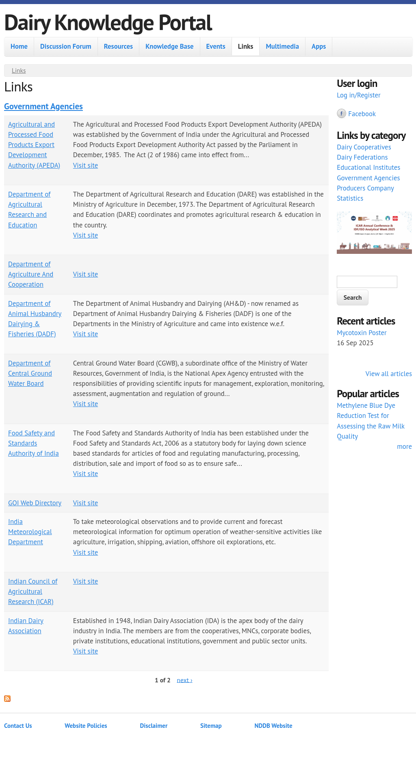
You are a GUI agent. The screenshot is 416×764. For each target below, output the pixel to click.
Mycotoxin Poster (362, 332)
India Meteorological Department (30, 531)
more (404, 446)
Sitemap (211, 725)
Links (246, 46)
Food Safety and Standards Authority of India (33, 443)
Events (215, 46)
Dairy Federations (362, 157)
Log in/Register (359, 95)
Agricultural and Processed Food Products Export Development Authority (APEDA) (34, 145)
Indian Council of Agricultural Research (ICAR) (32, 591)
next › (184, 679)
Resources (118, 46)
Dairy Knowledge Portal (108, 21)
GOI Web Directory (34, 502)
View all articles (389, 373)
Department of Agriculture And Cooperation (30, 274)
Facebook (362, 113)
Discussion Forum (65, 46)
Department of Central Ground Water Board (30, 373)
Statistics (350, 198)
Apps (319, 46)
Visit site (85, 165)
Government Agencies (43, 106)
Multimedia (282, 46)
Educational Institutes (368, 167)
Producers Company (365, 188)
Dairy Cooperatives (364, 147)
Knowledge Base (169, 46)
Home (19, 46)
